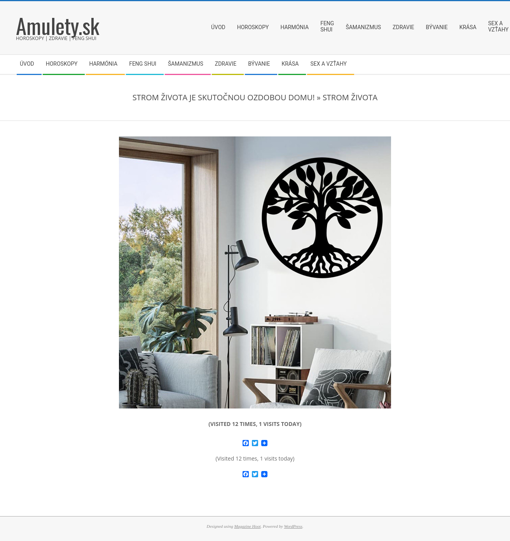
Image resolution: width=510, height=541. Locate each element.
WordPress (293, 526)
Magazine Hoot (247, 526)
